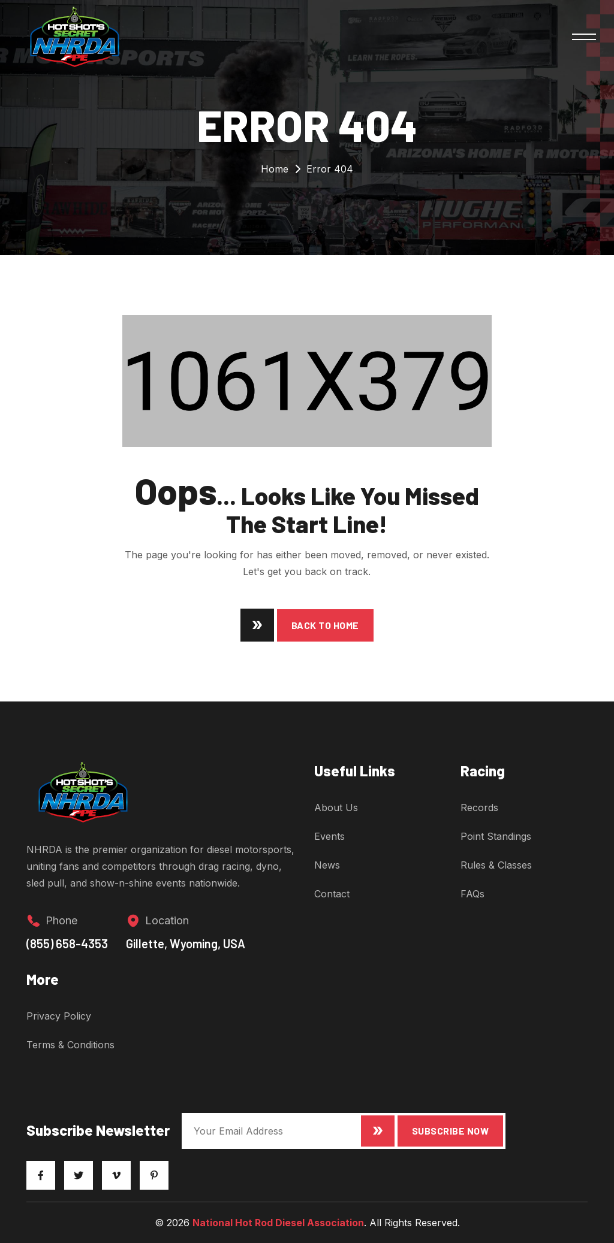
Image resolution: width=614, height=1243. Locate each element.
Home (274, 169)
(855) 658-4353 (67, 953)
